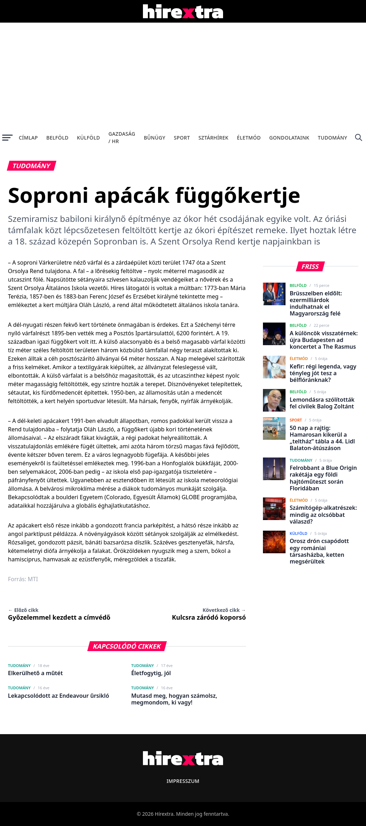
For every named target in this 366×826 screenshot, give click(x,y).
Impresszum (183, 781)
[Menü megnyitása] (7, 137)
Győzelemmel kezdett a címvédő (59, 614)
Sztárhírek (213, 137)
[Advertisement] (183, 75)
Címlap (28, 137)
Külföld (88, 137)
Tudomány (332, 137)
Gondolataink (289, 137)
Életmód (248, 137)
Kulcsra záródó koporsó (209, 614)
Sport (182, 137)
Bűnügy (154, 137)
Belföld (57, 137)
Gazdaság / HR (121, 137)
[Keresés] (359, 137)
